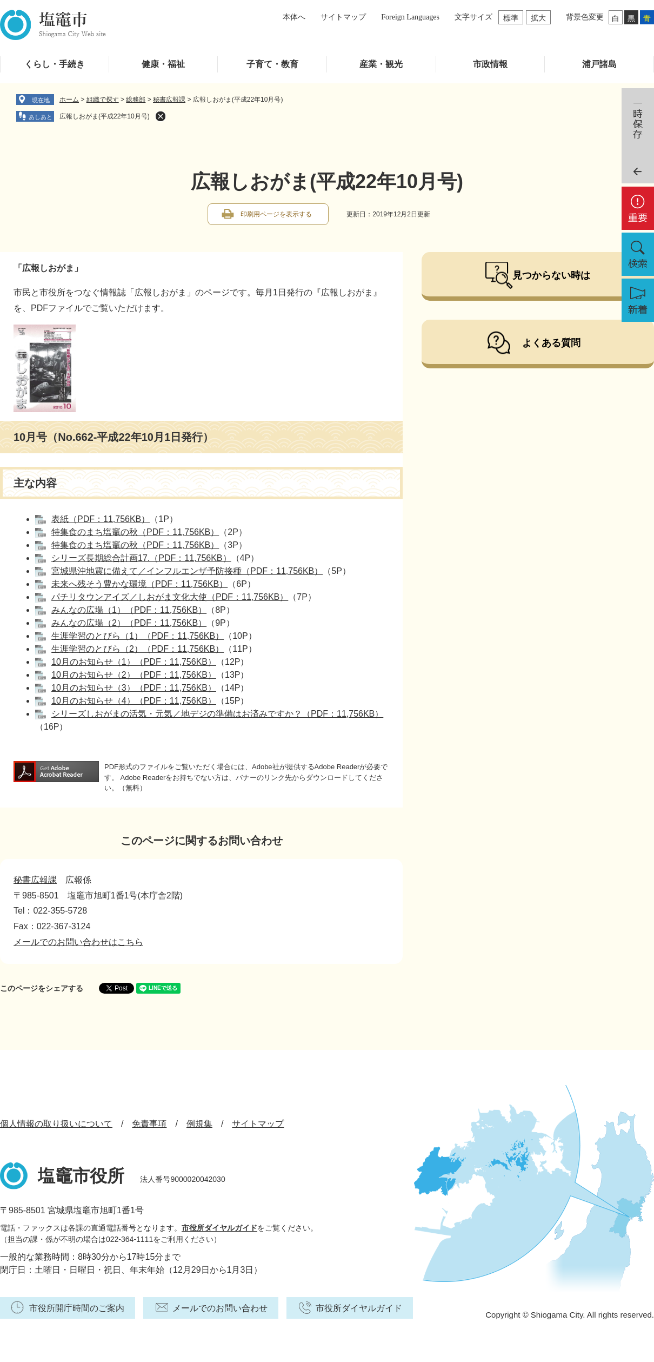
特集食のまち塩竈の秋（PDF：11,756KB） (135, 532)
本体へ (294, 17)
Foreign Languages (410, 17)
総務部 (135, 99)
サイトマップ (343, 17)
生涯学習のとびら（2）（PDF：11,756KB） (137, 648)
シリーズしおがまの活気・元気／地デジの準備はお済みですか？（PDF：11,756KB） (217, 713)
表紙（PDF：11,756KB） (100, 519)
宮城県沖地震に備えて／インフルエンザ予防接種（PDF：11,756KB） (187, 571)
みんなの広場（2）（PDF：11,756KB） (128, 622)
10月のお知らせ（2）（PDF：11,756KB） (133, 674)
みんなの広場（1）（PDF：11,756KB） (128, 609)
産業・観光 (381, 64)
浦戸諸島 (599, 64)
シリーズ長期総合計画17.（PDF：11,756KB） (141, 558)
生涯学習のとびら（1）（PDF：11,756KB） (137, 635)
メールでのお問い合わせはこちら (78, 942)
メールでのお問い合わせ (220, 1308)
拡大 (538, 18)
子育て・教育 (272, 64)
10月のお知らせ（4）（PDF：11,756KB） (133, 700)
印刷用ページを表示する (276, 214)
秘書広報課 (169, 99)
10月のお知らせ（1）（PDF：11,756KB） (133, 661)
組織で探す (102, 99)
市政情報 (490, 64)
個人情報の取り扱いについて (56, 1123)
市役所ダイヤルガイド (219, 1228)
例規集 (199, 1123)
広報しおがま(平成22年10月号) (104, 116)
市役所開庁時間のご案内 (76, 1308)
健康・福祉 (163, 64)
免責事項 (149, 1123)
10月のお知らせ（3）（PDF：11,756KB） (133, 687)
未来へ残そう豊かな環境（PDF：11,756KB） (139, 584)
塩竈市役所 (81, 1176)
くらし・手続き (54, 64)
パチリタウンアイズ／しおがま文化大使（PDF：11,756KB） (169, 596)
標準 (510, 18)
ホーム (69, 99)
